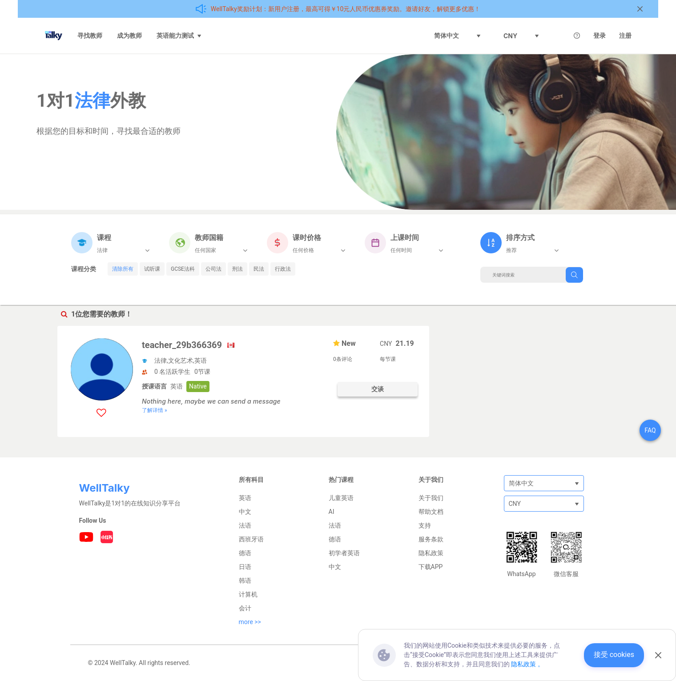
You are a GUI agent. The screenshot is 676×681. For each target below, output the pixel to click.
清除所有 (122, 269)
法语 (245, 525)
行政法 (283, 269)
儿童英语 (341, 497)
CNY (521, 36)
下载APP (430, 566)
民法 (259, 269)
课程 (104, 237)
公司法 (213, 269)
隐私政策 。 (527, 664)
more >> (250, 621)
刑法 (237, 269)
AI (331, 511)
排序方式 (520, 237)
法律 (102, 250)
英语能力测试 (179, 35)
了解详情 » (154, 410)
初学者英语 (344, 553)
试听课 (152, 269)
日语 (245, 566)
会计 (245, 608)
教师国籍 (209, 237)
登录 (599, 35)
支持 (424, 525)
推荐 (511, 250)
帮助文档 (430, 511)
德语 (245, 553)
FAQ (650, 430)
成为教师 (129, 35)
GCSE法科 (183, 269)
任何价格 (303, 250)
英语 (245, 497)
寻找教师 (89, 35)
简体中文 (457, 35)
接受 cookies (614, 654)
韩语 (245, 580)
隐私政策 (430, 553)
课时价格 (307, 237)
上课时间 (404, 237)
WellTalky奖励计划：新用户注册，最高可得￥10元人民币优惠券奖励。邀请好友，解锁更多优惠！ (346, 8)
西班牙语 (251, 539)
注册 (625, 35)
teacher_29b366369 (182, 345)
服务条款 (430, 539)
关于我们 (430, 497)
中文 (245, 511)
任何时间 (401, 250)
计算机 (248, 594)
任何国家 (205, 250)
